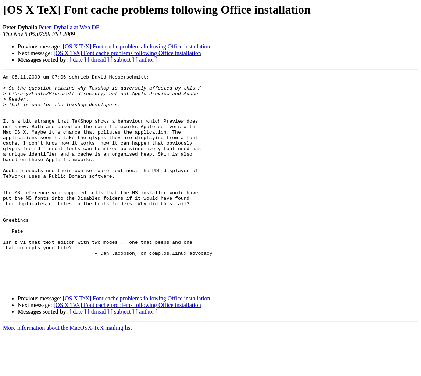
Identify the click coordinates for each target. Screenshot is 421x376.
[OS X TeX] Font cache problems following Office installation (136, 46)
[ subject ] (122, 60)
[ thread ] (98, 60)
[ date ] (77, 60)
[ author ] (147, 60)
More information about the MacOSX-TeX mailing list (67, 369)
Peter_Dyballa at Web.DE (69, 27)
